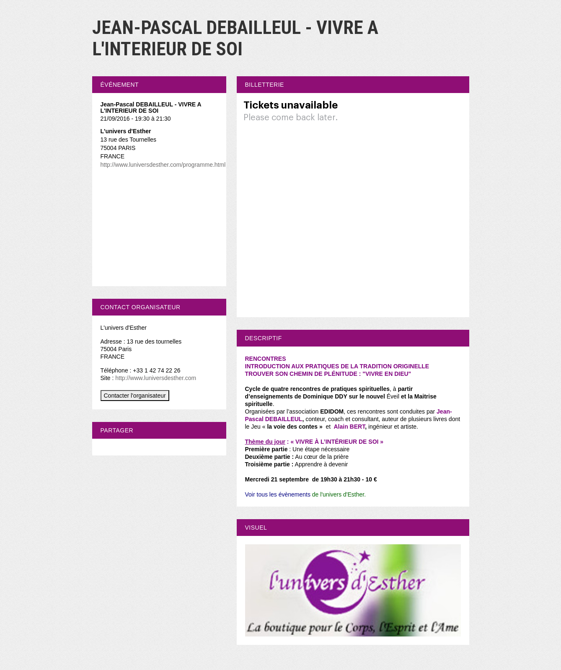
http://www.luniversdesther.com (155, 378)
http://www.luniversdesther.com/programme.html (163, 164)
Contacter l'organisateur (135, 395)
